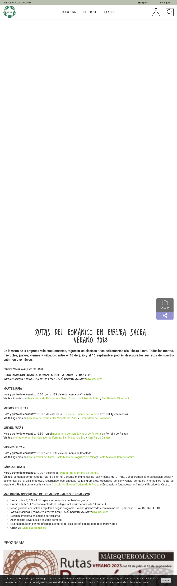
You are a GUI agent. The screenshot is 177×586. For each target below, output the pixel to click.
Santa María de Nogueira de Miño (76, 457)
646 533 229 (93, 379)
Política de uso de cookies (72, 582)
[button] (165, 316)
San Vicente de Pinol (64, 418)
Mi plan (143, 2)
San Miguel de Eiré (74, 437)
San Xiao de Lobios (39, 418)
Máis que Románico (34, 527)
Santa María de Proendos (95, 418)
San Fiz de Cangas (99, 437)
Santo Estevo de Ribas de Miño (80, 398)
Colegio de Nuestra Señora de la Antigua (76, 484)
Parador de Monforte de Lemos (79, 472)
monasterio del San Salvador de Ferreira (76, 433)
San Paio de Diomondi (115, 398)
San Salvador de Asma (40, 457)
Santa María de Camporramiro (116, 457)
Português (166, 2)
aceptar (166, 580)
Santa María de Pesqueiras (43, 398)
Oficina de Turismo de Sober (80, 414)
